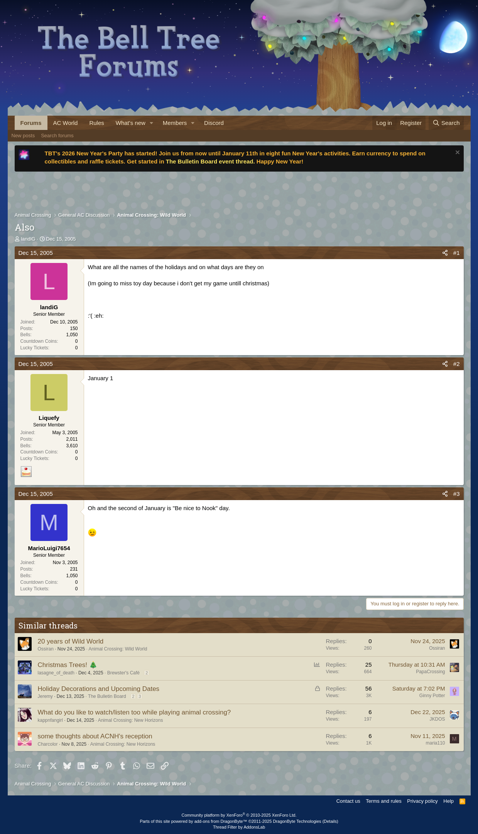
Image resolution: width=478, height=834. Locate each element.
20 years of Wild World (71, 641)
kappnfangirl (50, 720)
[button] (151, 123)
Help (448, 801)
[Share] (445, 253)
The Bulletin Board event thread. (210, 161)
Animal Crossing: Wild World (118, 649)
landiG (28, 239)
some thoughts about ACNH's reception (95, 736)
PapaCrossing (430, 671)
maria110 (435, 743)
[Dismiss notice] (456, 153)
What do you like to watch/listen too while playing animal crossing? (134, 712)
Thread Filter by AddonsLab (239, 827)
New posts (23, 135)
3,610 (72, 445)
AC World (65, 123)
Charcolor (48, 744)
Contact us (348, 801)
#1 (456, 252)
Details (330, 821)
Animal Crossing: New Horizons (130, 720)
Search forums (57, 135)
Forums (31, 123)
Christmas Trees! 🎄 (67, 665)
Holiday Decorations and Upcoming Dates (99, 688)
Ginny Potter (432, 695)
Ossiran (46, 649)
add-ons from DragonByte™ (220, 821)
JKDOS (437, 719)
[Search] (446, 123)
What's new (130, 123)
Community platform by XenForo (239, 815)
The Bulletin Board (107, 696)
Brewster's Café (123, 673)
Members (175, 123)
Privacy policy (422, 801)
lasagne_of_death (56, 673)
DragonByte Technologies (297, 821)
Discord (214, 123)
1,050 (72, 334)
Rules (96, 123)
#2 (456, 364)
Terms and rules (383, 801)
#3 (456, 493)
